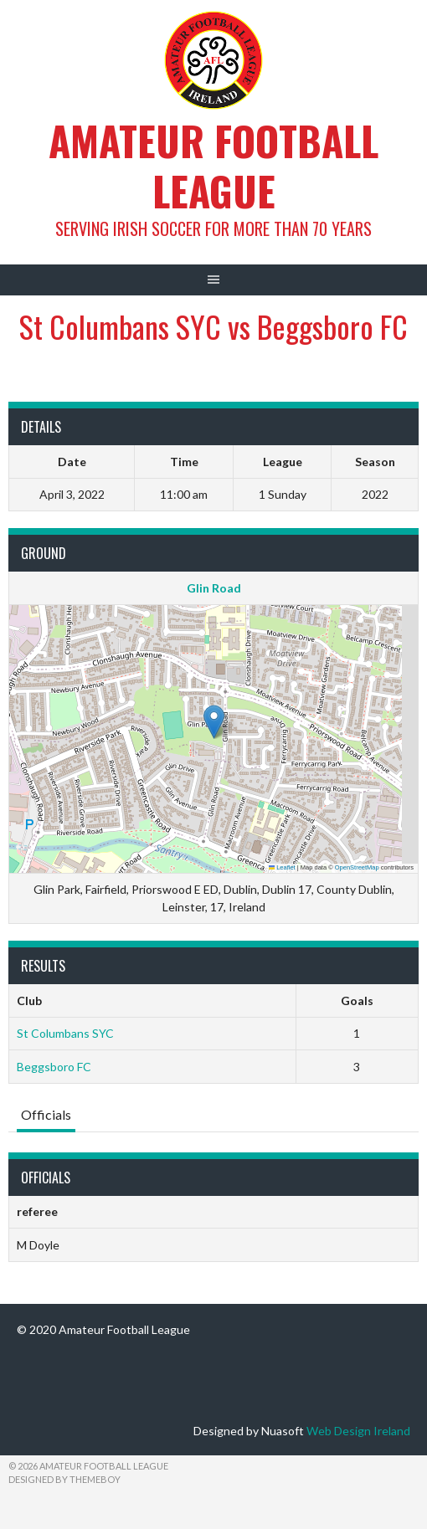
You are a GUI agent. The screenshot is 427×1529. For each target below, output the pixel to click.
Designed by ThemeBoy (64, 1479)
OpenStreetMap (357, 867)
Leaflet (282, 867)
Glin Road (214, 588)
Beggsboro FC (54, 1067)
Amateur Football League (213, 165)
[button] (213, 722)
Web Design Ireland (358, 1431)
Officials (46, 1114)
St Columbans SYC (65, 1033)
